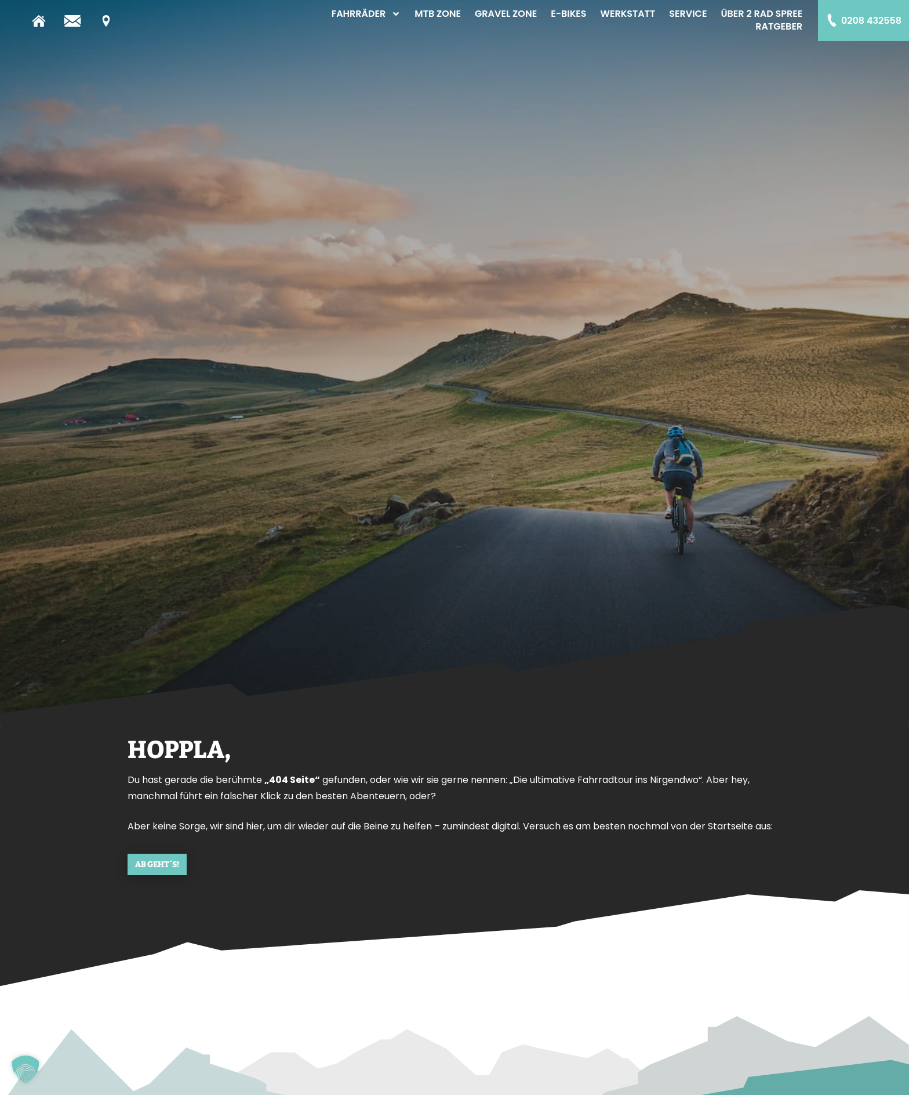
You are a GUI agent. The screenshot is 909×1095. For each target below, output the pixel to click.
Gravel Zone (506, 14)
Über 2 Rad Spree (761, 14)
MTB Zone (437, 14)
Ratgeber (778, 26)
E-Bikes (568, 14)
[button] (25, 1069)
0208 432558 (871, 20)
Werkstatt (628, 14)
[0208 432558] (832, 20)
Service (688, 14)
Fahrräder (366, 14)
